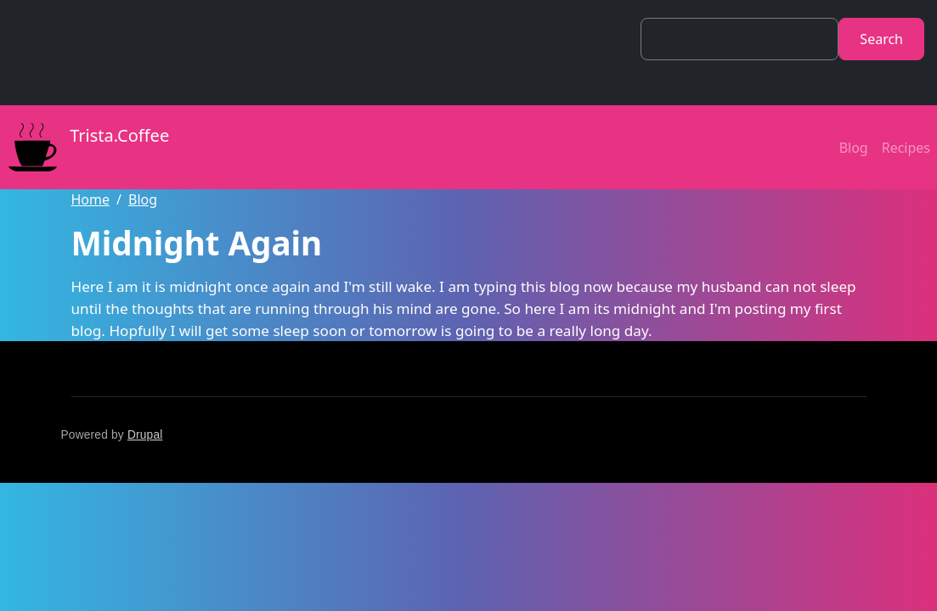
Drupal (145, 435)
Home (90, 199)
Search (881, 39)
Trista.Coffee (84, 147)
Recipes (906, 147)
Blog (853, 147)
